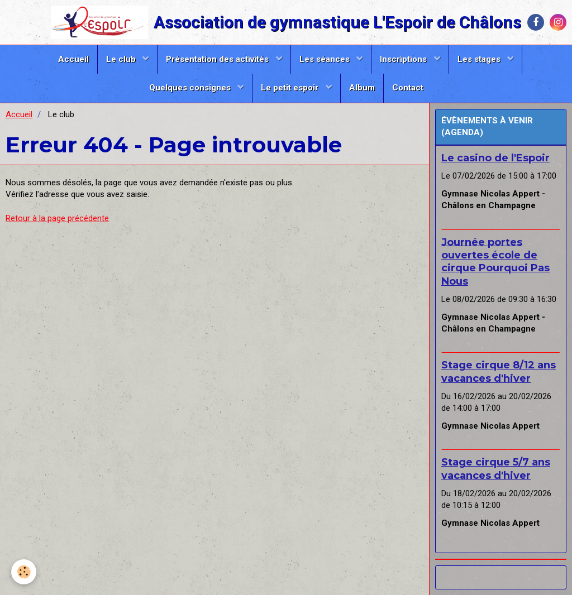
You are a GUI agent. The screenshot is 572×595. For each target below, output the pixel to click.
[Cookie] (23, 571)
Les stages (480, 59)
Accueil (73, 59)
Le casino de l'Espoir (495, 158)
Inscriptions (404, 59)
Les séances (325, 59)
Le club (122, 59)
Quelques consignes (191, 88)
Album (362, 88)
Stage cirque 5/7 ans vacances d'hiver (495, 468)
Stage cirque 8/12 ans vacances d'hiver (498, 371)
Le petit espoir (291, 88)
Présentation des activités (218, 59)
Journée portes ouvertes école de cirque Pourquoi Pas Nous (495, 261)
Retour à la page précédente (57, 218)
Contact (407, 88)
